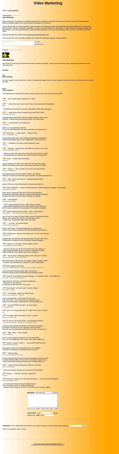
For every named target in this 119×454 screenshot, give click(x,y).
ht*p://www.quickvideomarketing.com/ (36, 35)
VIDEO (56, 412)
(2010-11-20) (16, 15)
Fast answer (20, 43)
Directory (62, 448)
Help (51, 447)
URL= (52, 412)
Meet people (57, 448)
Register (55, 416)
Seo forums (51, 448)
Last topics (43, 447)
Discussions (45, 448)
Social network (35, 448)
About (60, 447)
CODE (43, 412)
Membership (55, 447)
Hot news (40, 448)
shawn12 (5, 51)
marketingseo (7, 15)
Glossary (48, 447)
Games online (37, 447)
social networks (13, 10)
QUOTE (38, 412)
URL (47, 412)
